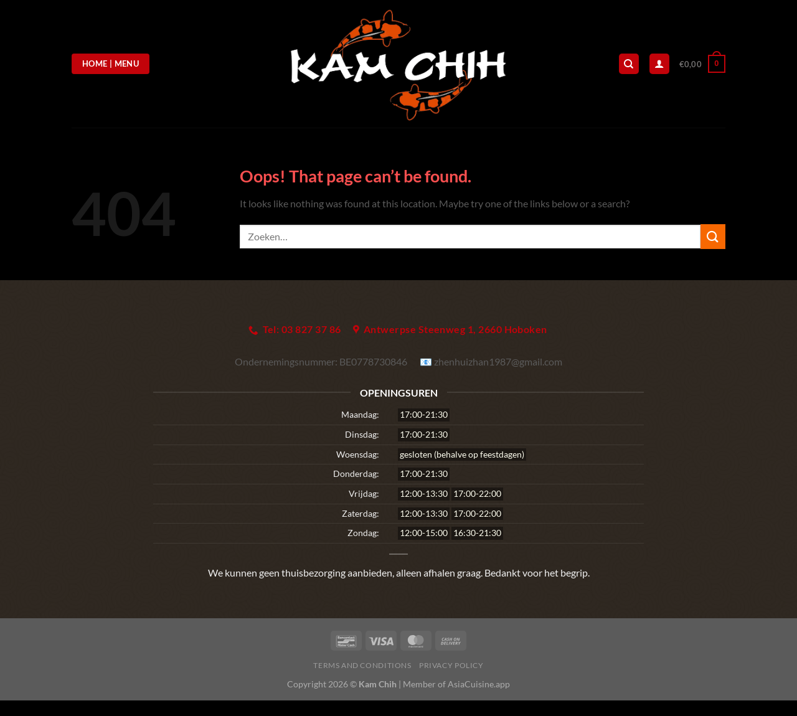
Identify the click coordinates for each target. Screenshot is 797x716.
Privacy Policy (451, 665)
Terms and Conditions (362, 665)
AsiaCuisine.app (479, 684)
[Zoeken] (629, 64)
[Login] (659, 64)
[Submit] (712, 236)
